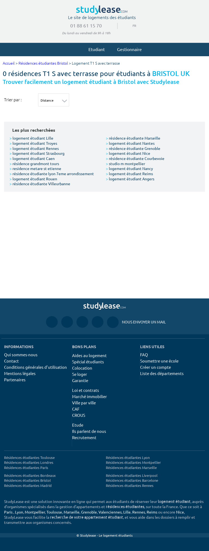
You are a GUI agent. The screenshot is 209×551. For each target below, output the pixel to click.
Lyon (19, 511)
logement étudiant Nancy (129, 168)
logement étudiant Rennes (34, 148)
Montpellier (35, 511)
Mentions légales (20, 373)
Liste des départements (162, 373)
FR (132, 25)
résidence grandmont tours (34, 163)
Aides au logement (89, 355)
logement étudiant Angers (130, 178)
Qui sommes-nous (21, 354)
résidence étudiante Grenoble (133, 148)
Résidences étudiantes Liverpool (132, 475)
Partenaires (15, 379)
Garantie (80, 380)
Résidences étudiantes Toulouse (29, 457)
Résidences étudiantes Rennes (129, 485)
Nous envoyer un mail (136, 322)
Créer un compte (155, 367)
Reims (152, 511)
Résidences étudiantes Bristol (43, 63)
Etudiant (94, 49)
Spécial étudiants (88, 361)
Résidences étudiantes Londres (28, 462)
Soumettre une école (159, 360)
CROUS (78, 415)
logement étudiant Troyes (33, 143)
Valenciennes (110, 511)
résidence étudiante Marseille (133, 138)
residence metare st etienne (35, 168)
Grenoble (89, 511)
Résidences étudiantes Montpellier (133, 462)
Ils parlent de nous (89, 431)
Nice (180, 511)
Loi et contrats (85, 390)
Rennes (138, 511)
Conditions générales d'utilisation (35, 367)
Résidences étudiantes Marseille (131, 467)
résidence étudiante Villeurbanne (40, 183)
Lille (127, 511)
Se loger (79, 374)
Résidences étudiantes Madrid (28, 485)
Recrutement (84, 437)
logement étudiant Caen (32, 158)
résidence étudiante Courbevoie (135, 158)
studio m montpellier (125, 163)
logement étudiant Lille (31, 138)
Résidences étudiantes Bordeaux (30, 475)
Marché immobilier (89, 396)
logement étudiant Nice (128, 153)
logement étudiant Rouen (33, 178)
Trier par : (13, 99)
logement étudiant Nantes (130, 143)
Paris (8, 511)
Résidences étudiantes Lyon (128, 457)
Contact (11, 360)
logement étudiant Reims (129, 173)
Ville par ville (84, 402)
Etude (77, 424)
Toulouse (54, 511)
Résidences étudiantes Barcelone (132, 480)
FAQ (144, 354)
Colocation (82, 367)
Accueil (9, 63)
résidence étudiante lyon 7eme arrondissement (52, 173)
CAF (75, 408)
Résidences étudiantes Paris (26, 467)
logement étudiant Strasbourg (37, 153)
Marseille (71, 511)
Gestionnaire (127, 49)
